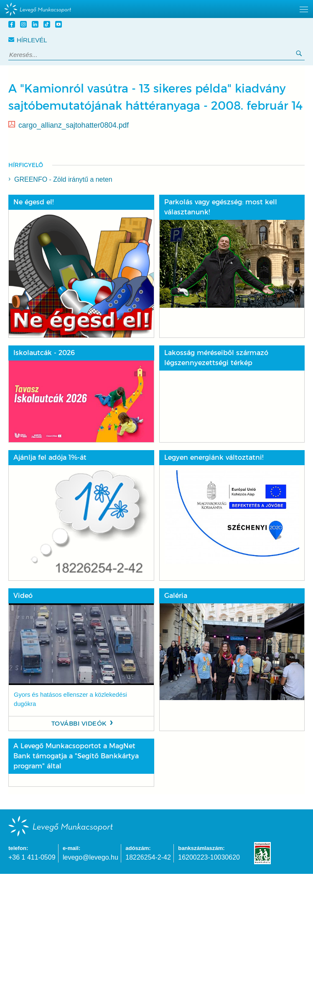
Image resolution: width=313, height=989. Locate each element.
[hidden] (156, 9)
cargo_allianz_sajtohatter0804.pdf (73, 125)
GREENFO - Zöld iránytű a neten (63, 179)
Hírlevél (27, 40)
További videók (79, 723)
